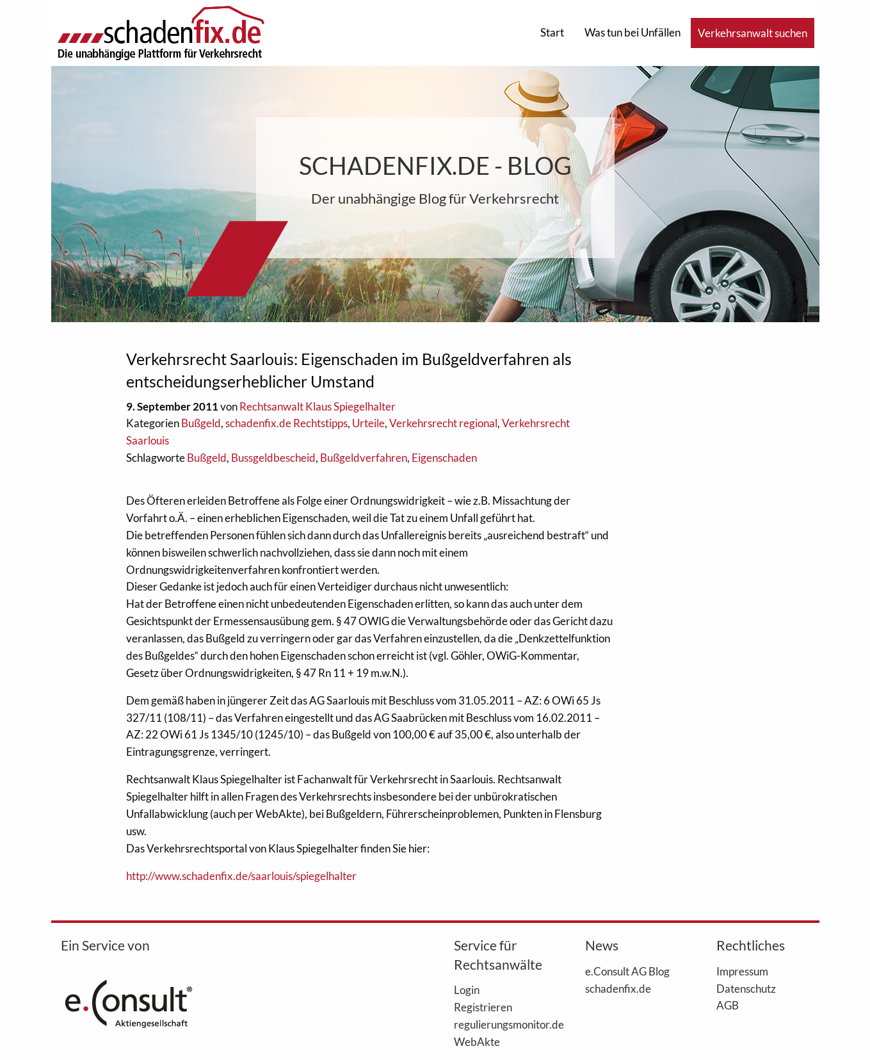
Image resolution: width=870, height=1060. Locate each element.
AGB (727, 1005)
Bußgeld (201, 423)
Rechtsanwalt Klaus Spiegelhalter (317, 406)
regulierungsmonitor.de (500, 1024)
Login (466, 989)
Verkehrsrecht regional (443, 423)
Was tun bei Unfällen (632, 32)
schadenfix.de (618, 988)
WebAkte (477, 1041)
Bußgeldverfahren (363, 457)
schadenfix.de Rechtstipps (286, 423)
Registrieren (483, 1006)
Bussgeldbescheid (273, 457)
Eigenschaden (444, 457)
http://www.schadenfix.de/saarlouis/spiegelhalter (241, 876)
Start (552, 32)
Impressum (742, 971)
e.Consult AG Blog (627, 971)
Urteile (368, 423)
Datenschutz (746, 988)
